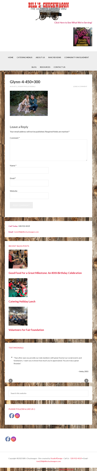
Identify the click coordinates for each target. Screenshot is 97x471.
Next (86, 381)
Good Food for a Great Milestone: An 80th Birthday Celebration (45, 272)
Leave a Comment (80, 86)
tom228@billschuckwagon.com (26, 232)
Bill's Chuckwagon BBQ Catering (48, 12)
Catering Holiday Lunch (22, 301)
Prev (11, 381)
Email (13, 178)
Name (13, 165)
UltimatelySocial (66, 469)
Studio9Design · (57, 458)
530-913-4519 (76, 458)
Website (13, 191)
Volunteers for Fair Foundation (26, 329)
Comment (15, 138)
